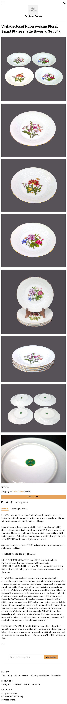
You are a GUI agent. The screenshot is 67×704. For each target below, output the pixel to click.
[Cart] (64, 3)
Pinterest (17, 684)
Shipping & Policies (19, 508)
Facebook (36, 684)
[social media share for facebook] (2, 502)
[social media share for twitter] (7, 502)
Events (25, 675)
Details (5, 508)
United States (18, 491)
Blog (10, 675)
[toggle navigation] (2, 3)
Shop (3, 675)
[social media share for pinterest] (12, 502)
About (17, 675)
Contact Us (56, 675)
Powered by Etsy (8, 699)
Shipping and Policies (39, 675)
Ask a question (22, 502)
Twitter (26, 684)
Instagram (6, 684)
